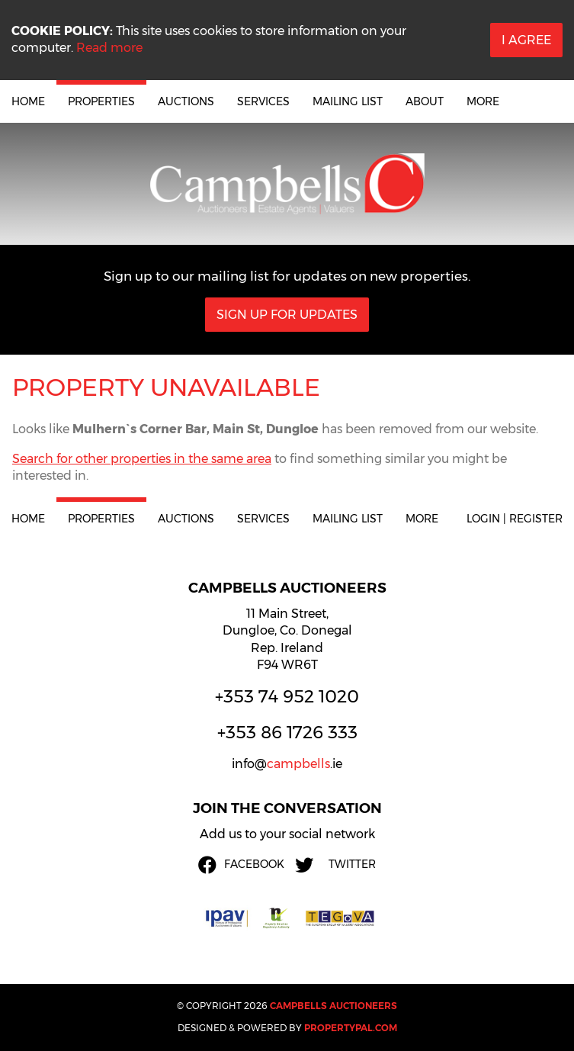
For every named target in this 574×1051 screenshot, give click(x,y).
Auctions (186, 101)
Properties (101, 101)
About (425, 101)
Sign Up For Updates (287, 314)
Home (28, 101)
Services (263, 101)
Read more (109, 47)
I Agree (526, 40)
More (483, 101)
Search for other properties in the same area (141, 459)
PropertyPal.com (350, 1027)
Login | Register (515, 519)
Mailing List (348, 101)
